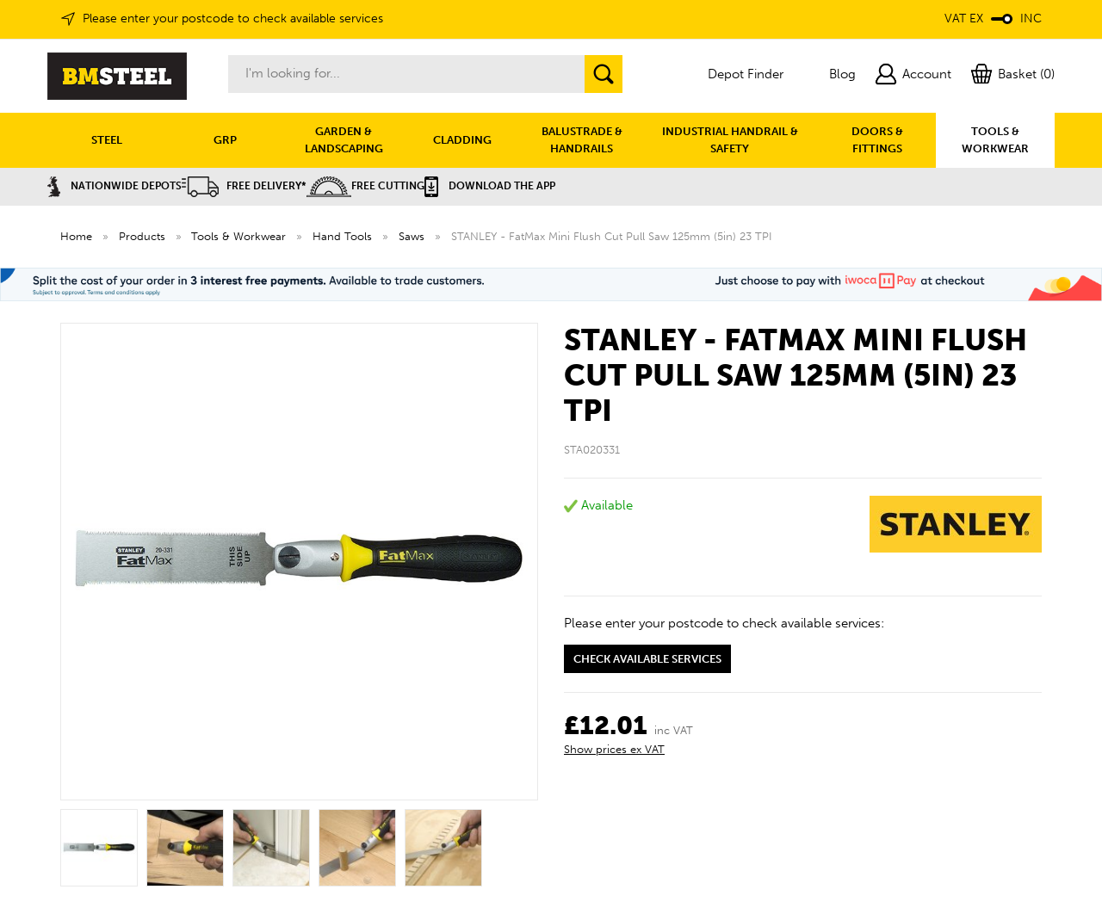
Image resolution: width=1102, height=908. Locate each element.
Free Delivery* (244, 186)
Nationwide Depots (114, 186)
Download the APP (489, 186)
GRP (225, 139)
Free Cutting (365, 186)
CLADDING (462, 139)
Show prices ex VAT (614, 749)
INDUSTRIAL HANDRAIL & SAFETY (730, 140)
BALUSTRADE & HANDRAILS (582, 140)
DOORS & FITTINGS (877, 140)
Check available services (647, 658)
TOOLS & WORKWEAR (995, 140)
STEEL (106, 139)
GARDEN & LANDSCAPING (344, 140)
